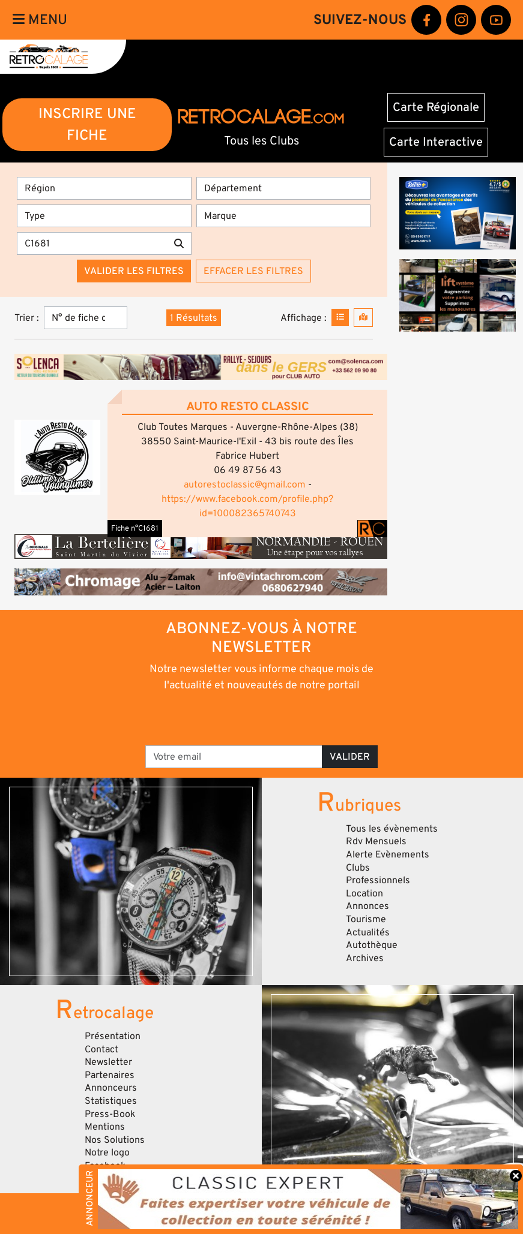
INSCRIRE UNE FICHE (87, 124)
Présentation (113, 1036)
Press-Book (110, 1114)
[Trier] (85, 317)
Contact (101, 1049)
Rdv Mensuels (376, 841)
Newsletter (108, 1062)
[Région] (104, 188)
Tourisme (366, 919)
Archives (365, 958)
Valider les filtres (134, 271)
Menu (40, 19)
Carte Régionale (436, 107)
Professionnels (378, 880)
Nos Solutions (115, 1139)
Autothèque (372, 945)
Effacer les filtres (253, 271)
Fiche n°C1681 (135, 528)
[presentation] (244, 718)
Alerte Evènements (387, 854)
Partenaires (110, 1075)
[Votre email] (234, 756)
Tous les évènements (392, 828)
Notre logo (107, 1152)
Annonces (367, 906)
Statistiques (111, 1100)
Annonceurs (111, 1087)
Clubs (358, 867)
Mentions (105, 1126)
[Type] (104, 215)
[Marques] (283, 215)
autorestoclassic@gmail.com (245, 484)
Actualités (368, 932)
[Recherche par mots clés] (92, 243)
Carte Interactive (436, 142)
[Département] (283, 188)
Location (364, 893)
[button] (57, 457)
